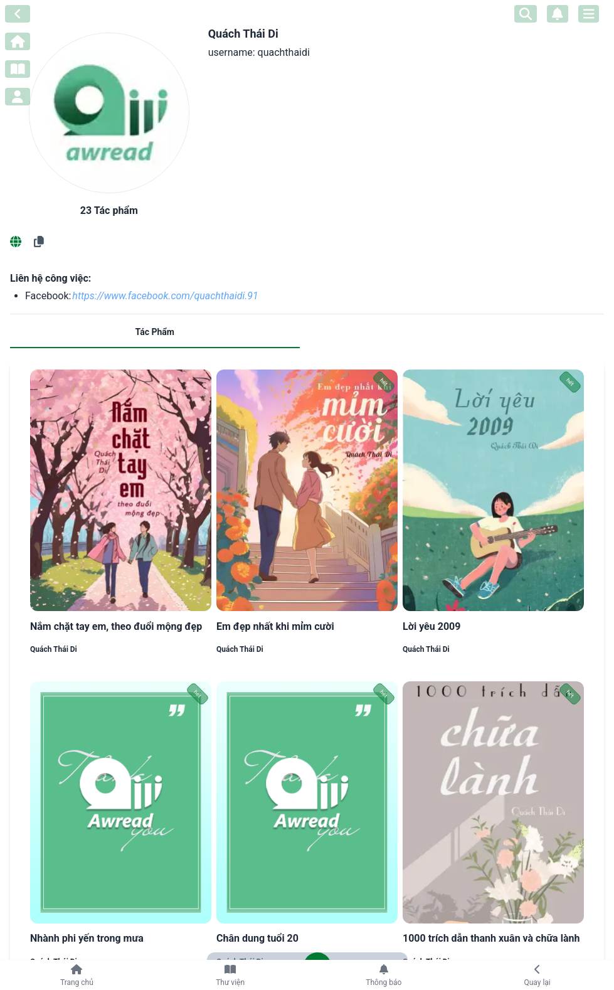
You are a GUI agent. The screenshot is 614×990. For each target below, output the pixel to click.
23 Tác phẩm (109, 210)
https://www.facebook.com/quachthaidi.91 (165, 296)
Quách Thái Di (53, 649)
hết (384, 382)
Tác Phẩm (154, 332)
